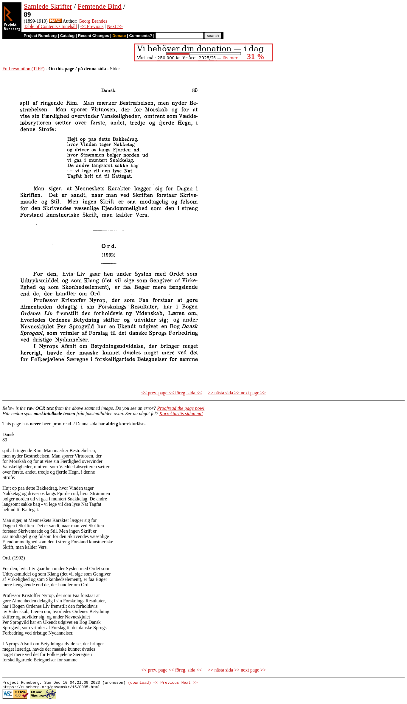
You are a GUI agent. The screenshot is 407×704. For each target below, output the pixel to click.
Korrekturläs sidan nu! (181, 413)
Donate (119, 35)
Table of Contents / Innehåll (50, 26)
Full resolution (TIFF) (23, 68)
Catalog (67, 35)
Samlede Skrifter (48, 6)
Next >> (115, 26)
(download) (139, 683)
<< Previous (91, 26)
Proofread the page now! (180, 408)
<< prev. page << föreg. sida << (171, 392)
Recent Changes (93, 35)
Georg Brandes (93, 21)
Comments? (140, 35)
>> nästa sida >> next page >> (237, 392)
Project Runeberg (40, 35)
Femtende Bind (99, 6)
